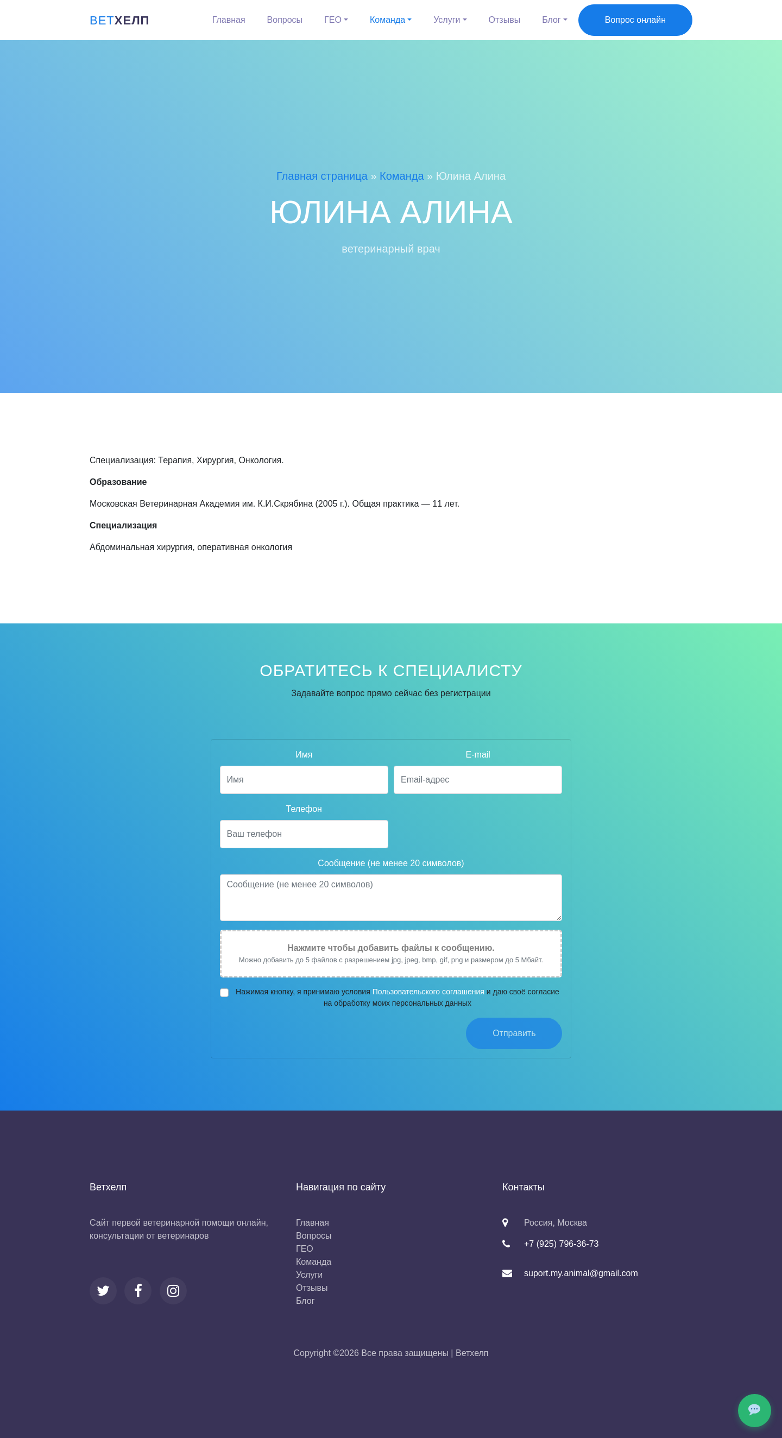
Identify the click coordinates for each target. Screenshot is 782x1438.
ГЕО (333, 19)
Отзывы (505, 19)
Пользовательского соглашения (428, 999)
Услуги (446, 19)
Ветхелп (472, 1353)
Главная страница (322, 176)
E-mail (478, 762)
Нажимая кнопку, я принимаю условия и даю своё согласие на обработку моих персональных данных (397, 1005)
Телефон (304, 817)
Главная (228, 19)
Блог (551, 19)
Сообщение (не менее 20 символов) (391, 871)
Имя (303, 762)
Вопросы (285, 19)
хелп (119, 20)
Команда (387, 19)
